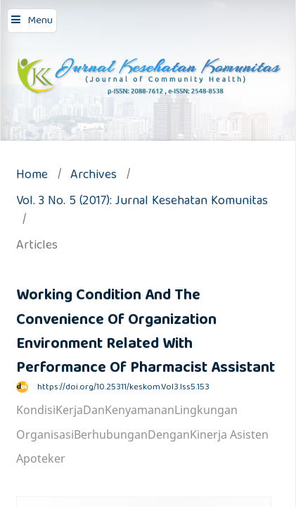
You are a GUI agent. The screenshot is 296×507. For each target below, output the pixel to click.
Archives (93, 176)
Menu (40, 21)
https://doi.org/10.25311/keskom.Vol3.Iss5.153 (123, 388)
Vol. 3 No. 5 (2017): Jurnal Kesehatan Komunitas (142, 202)
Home (32, 176)
